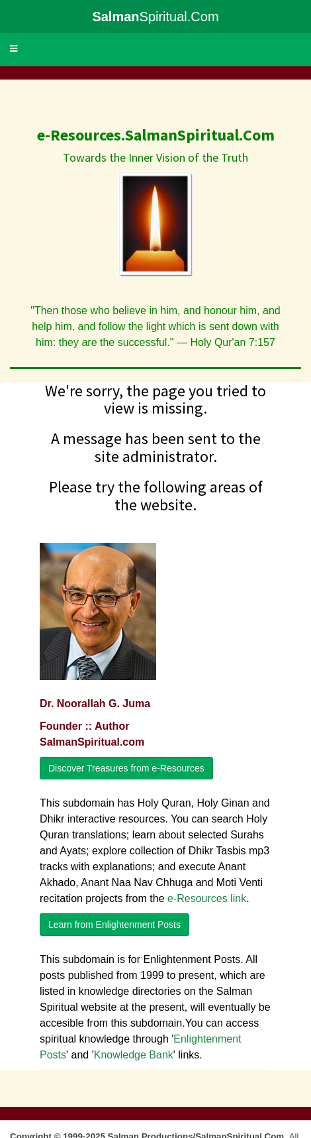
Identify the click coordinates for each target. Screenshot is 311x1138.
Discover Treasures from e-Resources (126, 768)
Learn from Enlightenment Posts (114, 924)
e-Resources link (206, 898)
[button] (13, 49)
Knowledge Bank (133, 1054)
